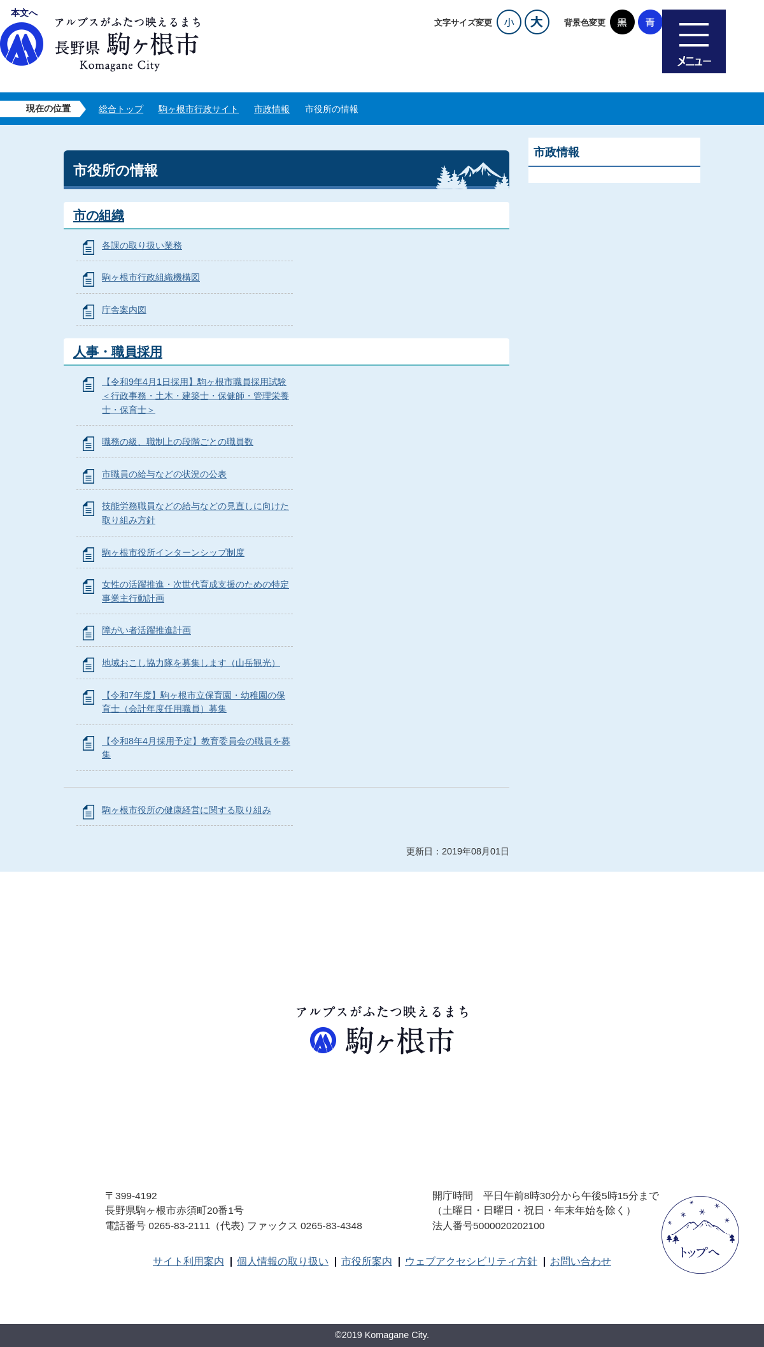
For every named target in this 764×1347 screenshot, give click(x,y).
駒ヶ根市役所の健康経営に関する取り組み (186, 810)
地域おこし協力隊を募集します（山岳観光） (191, 663)
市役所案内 (366, 1261)
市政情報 (272, 109)
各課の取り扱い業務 (142, 245)
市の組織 (98, 215)
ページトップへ (700, 1235)
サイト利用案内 (188, 1261)
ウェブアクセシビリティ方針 (471, 1261)
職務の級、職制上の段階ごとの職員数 (177, 441)
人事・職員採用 (117, 352)
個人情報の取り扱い (283, 1261)
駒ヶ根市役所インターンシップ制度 (173, 552)
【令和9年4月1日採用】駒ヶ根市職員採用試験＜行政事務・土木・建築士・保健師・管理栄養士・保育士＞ (195, 395)
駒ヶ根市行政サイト (199, 109)
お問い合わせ (580, 1261)
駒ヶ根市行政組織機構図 (151, 277)
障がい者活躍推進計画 (146, 630)
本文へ (24, 13)
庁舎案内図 (124, 310)
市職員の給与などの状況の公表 (164, 474)
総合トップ (121, 109)
